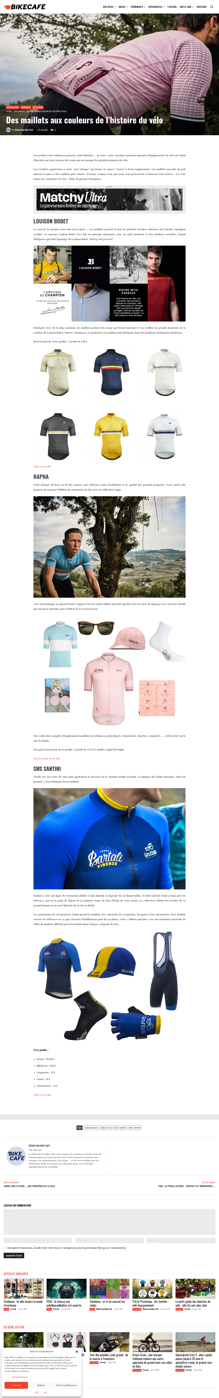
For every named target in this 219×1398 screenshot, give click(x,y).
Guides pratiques (179, 1309)
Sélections (37, 107)
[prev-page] (5, 1316)
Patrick (13, 1309)
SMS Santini (135, 1127)
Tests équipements (94, 1362)
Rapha (123, 1127)
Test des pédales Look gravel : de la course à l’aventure (109, 1356)
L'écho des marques (137, 1309)
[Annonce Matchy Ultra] (109, 201)
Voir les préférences (66, 1385)
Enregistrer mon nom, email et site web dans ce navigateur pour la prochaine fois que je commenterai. (66, 1248)
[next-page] (10, 1316)
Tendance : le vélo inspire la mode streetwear (23, 1303)
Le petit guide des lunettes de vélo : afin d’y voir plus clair (193, 1303)
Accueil (9, 111)
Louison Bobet (92, 1127)
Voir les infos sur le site (46, 758)
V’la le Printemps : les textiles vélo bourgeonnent (149, 1303)
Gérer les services (20, 1377)
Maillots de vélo (109, 1127)
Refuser (41, 1385)
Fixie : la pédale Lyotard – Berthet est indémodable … (186, 1186)
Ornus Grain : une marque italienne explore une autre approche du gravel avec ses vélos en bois (152, 1360)
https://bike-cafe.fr (35, 1150)
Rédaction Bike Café (24, 129)
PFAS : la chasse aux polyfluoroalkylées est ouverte (64, 1303)
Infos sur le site (42, 466)
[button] (76, 1351)
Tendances (25, 107)
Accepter (16, 1385)
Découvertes (12, 107)
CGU (36, 1392)
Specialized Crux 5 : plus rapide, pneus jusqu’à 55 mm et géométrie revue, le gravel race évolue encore (194, 1360)
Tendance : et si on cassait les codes (107, 1303)
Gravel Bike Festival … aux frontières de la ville (29, 1186)
